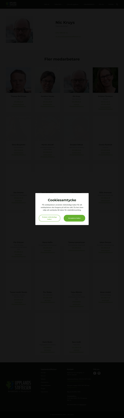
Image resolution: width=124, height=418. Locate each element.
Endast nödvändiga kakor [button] (49, 218)
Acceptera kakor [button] (74, 218)
